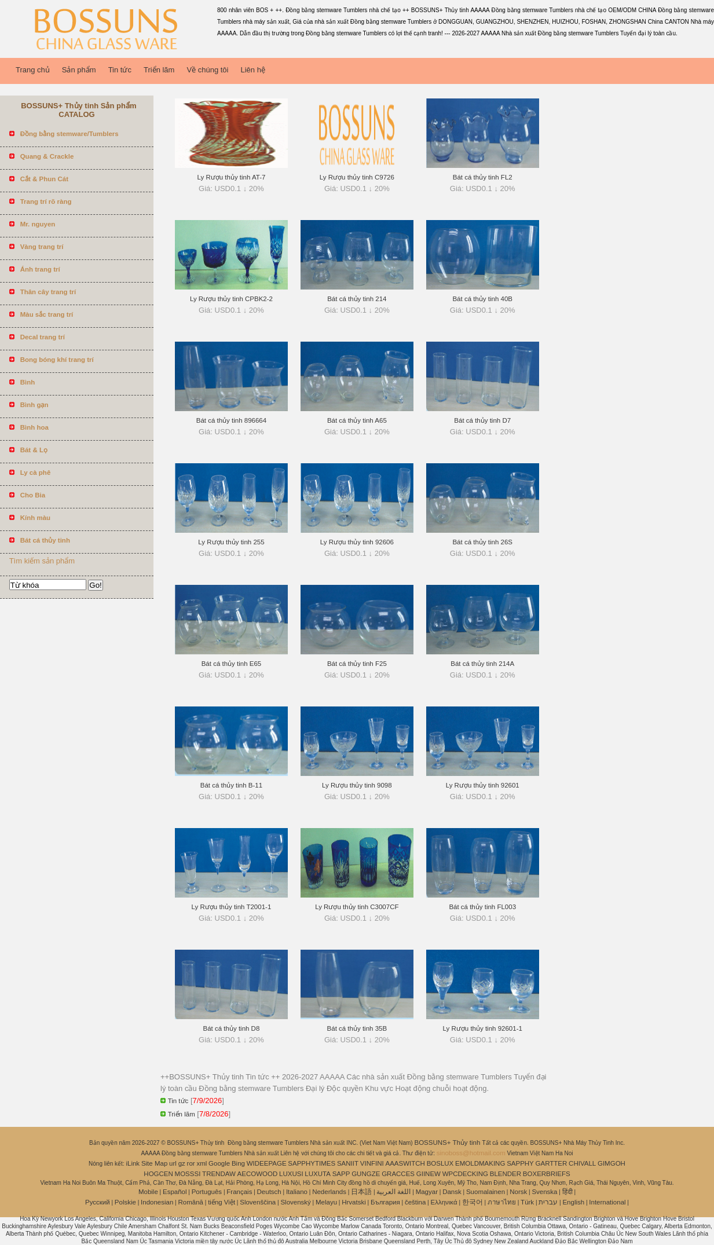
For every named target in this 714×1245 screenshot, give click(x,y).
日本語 (361, 1191)
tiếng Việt (221, 1202)
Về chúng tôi (207, 69)
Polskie (125, 1202)
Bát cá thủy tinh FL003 (482, 906)
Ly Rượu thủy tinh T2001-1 (232, 906)
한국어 (472, 1202)
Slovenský (295, 1202)
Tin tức (119, 69)
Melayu (326, 1202)
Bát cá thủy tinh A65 (357, 420)
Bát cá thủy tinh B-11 (231, 785)
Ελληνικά (444, 1202)
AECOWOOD (257, 1173)
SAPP (341, 1173)
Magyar (427, 1191)
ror (191, 1163)
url (173, 1163)
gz (181, 1163)
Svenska (544, 1191)
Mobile (148, 1191)
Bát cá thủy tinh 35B (357, 1028)
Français (239, 1191)
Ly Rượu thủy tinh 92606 (357, 542)
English (573, 1202)
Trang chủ (33, 69)
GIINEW (428, 1173)
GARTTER (551, 1163)
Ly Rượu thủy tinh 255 (231, 542)
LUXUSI (291, 1173)
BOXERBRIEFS (546, 1173)
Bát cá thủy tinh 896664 (231, 420)
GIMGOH (611, 1163)
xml (201, 1163)
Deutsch (269, 1191)
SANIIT (347, 1163)
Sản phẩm (79, 69)
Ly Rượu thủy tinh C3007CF (356, 906)
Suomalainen (485, 1191)
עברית (548, 1202)
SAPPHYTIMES (311, 1163)
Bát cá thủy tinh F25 (357, 663)
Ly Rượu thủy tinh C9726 (357, 177)
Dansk (452, 1191)
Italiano (296, 1191)
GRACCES (398, 1173)
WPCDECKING (465, 1173)
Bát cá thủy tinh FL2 (482, 177)
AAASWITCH (404, 1163)
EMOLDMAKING (480, 1163)
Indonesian (157, 1202)
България (385, 1202)
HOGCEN (158, 1173)
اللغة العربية (393, 1191)
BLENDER (505, 1173)
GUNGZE (365, 1173)
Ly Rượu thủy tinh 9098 (357, 785)
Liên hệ (252, 69)
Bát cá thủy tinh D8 (231, 1028)
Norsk (518, 1191)
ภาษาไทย (502, 1202)
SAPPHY (520, 1163)
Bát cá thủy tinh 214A (482, 663)
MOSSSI (188, 1173)
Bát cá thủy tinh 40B (482, 298)
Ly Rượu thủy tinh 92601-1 (482, 1028)
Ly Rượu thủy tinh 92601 (482, 785)
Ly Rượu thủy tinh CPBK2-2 (231, 298)
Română (190, 1202)
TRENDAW (219, 1173)
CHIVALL (582, 1163)
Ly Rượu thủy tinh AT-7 (231, 177)
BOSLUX (440, 1163)
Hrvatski (354, 1202)
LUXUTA (318, 1173)
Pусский (97, 1202)
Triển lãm (159, 69)
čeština (415, 1202)
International (607, 1202)
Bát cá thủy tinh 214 (356, 298)
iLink (133, 1163)
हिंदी (567, 1191)
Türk (527, 1202)
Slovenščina (258, 1202)
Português (207, 1191)
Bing (238, 1163)
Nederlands (329, 1191)
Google (219, 1163)
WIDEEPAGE (267, 1163)
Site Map (154, 1163)
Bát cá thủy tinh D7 (482, 420)
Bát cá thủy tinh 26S (482, 542)
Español (175, 1191)
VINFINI (372, 1163)
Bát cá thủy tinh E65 (232, 663)
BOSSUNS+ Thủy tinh (448, 1142)
